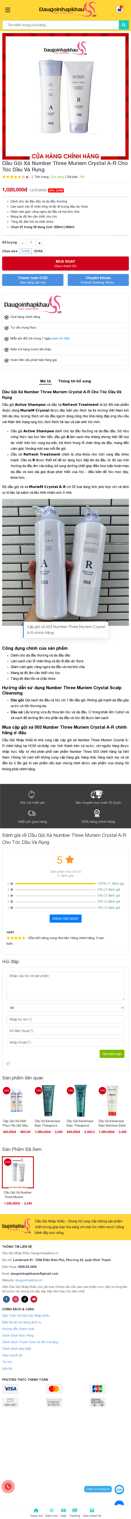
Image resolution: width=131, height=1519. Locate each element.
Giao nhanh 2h (12, 1355)
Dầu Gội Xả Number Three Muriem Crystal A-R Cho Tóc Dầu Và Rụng (18, 1195)
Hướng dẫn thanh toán (18, 1329)
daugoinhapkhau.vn (28, 1280)
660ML (38, 251)
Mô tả (45, 381)
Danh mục (51, 1512)
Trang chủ (36, 1512)
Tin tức (7, 1362)
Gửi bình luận (112, 1054)
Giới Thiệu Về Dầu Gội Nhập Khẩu (25, 1315)
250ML (25, 251)
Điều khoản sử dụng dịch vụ (21, 1322)
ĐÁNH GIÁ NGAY (65, 918)
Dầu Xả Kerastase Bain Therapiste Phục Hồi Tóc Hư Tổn (48, 1123)
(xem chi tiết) (61, 338)
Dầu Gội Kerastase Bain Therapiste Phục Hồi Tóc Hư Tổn (81, 1123)
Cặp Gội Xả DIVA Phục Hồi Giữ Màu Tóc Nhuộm (16, 1123)
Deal (63, 1512)
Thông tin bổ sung (74, 381)
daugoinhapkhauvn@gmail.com (34, 1273)
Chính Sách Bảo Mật (16, 1348)
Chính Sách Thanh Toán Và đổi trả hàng (30, 1342)
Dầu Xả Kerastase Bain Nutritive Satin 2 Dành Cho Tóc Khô (113, 1123)
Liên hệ (7, 1368)
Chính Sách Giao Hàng (18, 1335)
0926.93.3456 (27, 1267)
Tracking (74, 1512)
